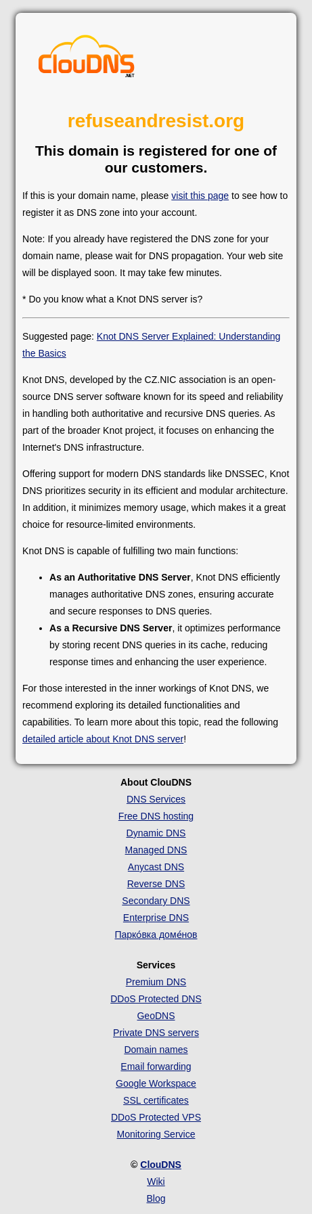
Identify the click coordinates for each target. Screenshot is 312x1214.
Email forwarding (155, 1066)
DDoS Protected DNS (156, 998)
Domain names (155, 1049)
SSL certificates (156, 1100)
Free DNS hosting (156, 816)
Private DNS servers (156, 1032)
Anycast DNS (156, 866)
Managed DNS (156, 850)
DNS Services (156, 799)
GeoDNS (156, 1015)
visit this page (200, 195)
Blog (155, 1198)
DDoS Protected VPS (156, 1117)
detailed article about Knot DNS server (102, 739)
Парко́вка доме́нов (155, 934)
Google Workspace (156, 1083)
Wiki (155, 1181)
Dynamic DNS (156, 833)
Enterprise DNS (156, 917)
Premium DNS (156, 981)
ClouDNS (160, 1164)
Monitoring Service (156, 1134)
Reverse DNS (156, 883)
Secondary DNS (156, 900)
